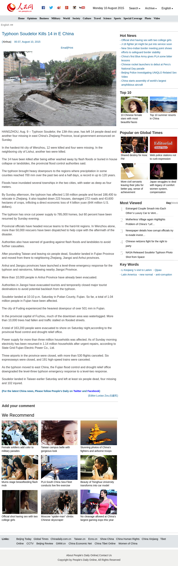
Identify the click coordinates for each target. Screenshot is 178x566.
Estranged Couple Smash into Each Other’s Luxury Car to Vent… (146, 210)
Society (76, 18)
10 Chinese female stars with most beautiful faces (131, 119)
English (5, 24)
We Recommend (18, 415)
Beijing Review (44, 543)
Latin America (129, 274)
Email (64, 47)
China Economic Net (80, 543)
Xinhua (7, 41)
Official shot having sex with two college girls (146, 40)
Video (157, 18)
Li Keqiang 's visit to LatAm (136, 270)
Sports (117, 18)
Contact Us (105, 555)
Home (21, 18)
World (66, 18)
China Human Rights (127, 539)
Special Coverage (133, 18)
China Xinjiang (150, 539)
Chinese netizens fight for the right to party (146, 243)
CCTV (30, 543)
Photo (148, 18)
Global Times (41, 539)
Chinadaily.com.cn (61, 539)
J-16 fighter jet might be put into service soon (146, 44)
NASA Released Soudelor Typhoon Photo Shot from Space (149, 254)
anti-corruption (164, 274)
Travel (97, 18)
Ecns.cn (92, 539)
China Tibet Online (105, 543)
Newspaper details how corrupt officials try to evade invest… (149, 232)
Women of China (127, 543)
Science (107, 18)
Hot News (128, 36)
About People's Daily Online (82, 555)
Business (44, 18)
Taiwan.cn (79, 539)
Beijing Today (23, 539)
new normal (146, 274)
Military (55, 18)
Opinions (32, 18)
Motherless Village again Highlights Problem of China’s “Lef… (145, 221)
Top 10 (125, 93)
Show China (107, 539)
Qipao (158, 270)
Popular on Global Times (141, 133)
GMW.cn (61, 543)
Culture (87, 18)
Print (70, 47)
